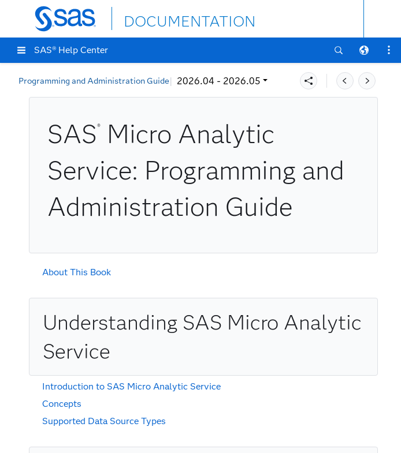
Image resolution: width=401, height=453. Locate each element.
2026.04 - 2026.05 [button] (68, 81)
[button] (21, 50)
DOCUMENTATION (166, 18)
